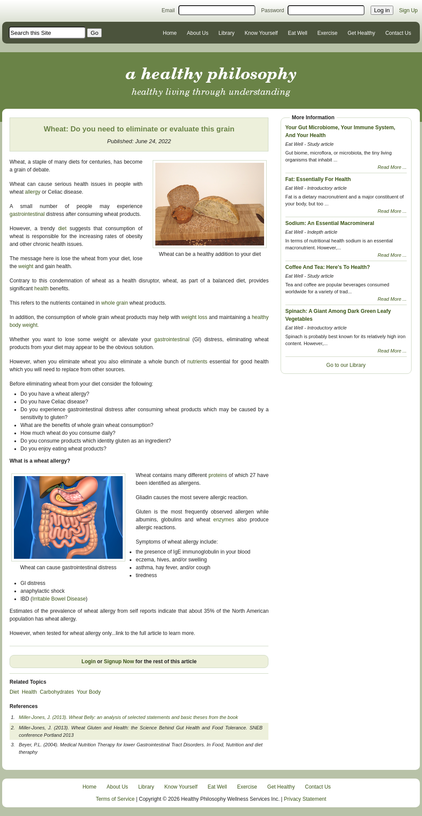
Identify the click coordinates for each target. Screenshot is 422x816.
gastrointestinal (28, 214)
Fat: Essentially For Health (318, 179)
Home (170, 33)
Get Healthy (361, 33)
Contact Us (398, 33)
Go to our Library (345, 365)
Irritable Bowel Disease (59, 599)
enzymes (225, 520)
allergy (32, 192)
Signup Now (119, 661)
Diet (14, 692)
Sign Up (408, 10)
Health (29, 692)
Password (272, 10)
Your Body (89, 692)
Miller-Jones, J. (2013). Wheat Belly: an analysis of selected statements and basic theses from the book (128, 717)
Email (168, 10)
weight (25, 266)
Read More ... (392, 167)
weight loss (195, 317)
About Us (197, 33)
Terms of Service (115, 799)
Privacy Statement (305, 799)
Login (88, 661)
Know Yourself (261, 33)
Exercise (328, 33)
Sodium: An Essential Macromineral (329, 223)
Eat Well (297, 33)
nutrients (199, 362)
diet (62, 228)
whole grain (114, 303)
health (41, 288)
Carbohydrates (57, 692)
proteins (218, 475)
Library (226, 33)
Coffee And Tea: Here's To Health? (327, 267)
